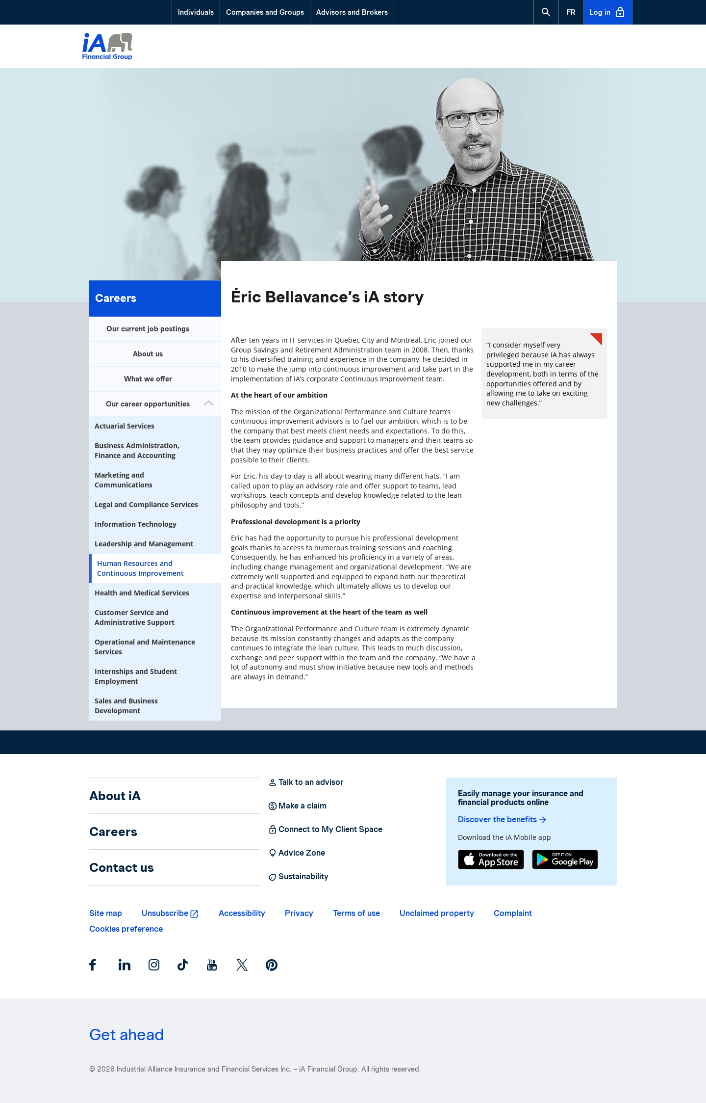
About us (148, 354)
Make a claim (297, 806)
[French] (571, 12)
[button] (546, 12)
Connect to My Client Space (325, 829)
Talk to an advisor (306, 782)
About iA (115, 796)
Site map (105, 913)
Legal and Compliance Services (146, 504)
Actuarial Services (124, 425)
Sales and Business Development (126, 705)
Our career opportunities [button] (161, 403)
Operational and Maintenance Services (145, 646)
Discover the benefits (503, 820)
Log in (608, 12)
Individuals (196, 12)
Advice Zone (296, 853)
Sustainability (298, 877)
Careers (115, 298)
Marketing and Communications (123, 479)
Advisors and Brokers (352, 12)
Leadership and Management (144, 543)
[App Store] (491, 861)
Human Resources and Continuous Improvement (140, 568)
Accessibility (242, 913)
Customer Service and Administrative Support (135, 617)
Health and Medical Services (142, 592)
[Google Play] (565, 861)
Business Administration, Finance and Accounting (137, 450)
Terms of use (356, 913)
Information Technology (135, 524)
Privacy (299, 913)
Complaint (513, 913)
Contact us (121, 867)
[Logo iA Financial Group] (107, 47)
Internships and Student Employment (136, 676)
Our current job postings (147, 329)
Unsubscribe (165, 913)
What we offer (148, 379)
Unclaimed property (437, 913)
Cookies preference (126, 929)
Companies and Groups (265, 12)
